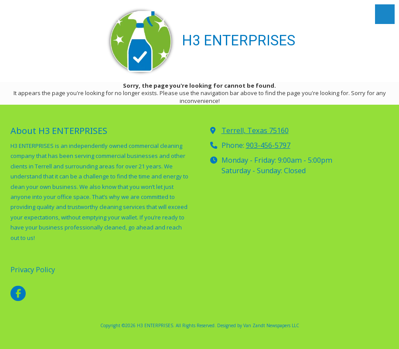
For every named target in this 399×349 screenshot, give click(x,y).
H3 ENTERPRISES (238, 40)
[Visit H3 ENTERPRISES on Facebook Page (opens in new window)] (18, 293)
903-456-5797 (268, 145)
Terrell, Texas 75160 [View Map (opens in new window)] (255, 130)
